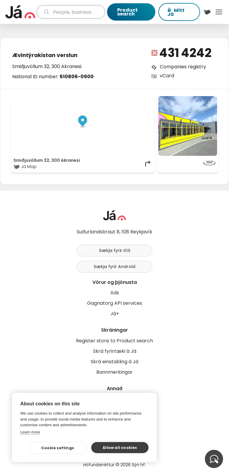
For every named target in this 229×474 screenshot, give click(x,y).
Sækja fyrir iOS (114, 250)
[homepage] (20, 12)
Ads (114, 292)
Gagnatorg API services (114, 303)
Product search (127, 12)
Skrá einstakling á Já (114, 361)
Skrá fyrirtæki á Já (114, 351)
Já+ (114, 313)
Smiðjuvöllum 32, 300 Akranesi (46, 66)
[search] (71, 12)
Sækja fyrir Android (114, 267)
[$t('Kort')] (207, 12)
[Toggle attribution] (146, 102)
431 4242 (185, 52)
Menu (219, 12)
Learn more (30, 432)
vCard (167, 75)
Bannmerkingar (114, 372)
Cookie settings (57, 447)
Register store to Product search (114, 340)
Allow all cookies (120, 447)
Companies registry (183, 66)
